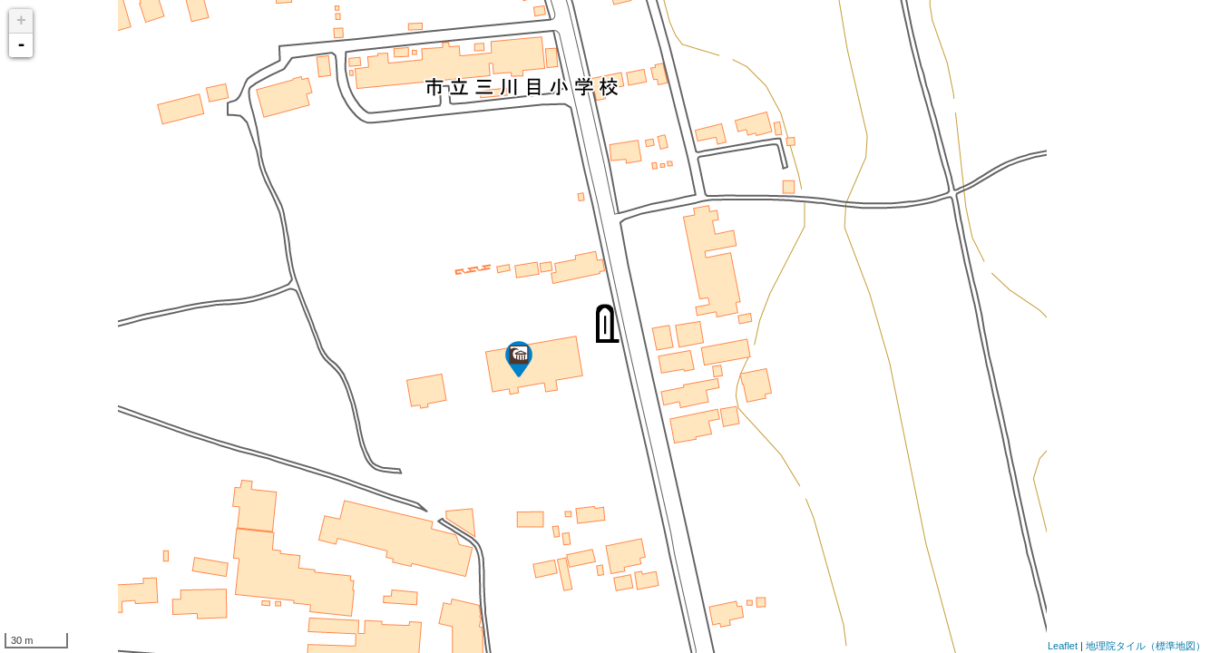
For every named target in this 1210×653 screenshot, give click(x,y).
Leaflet (1063, 645)
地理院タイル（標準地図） (1145, 645)
